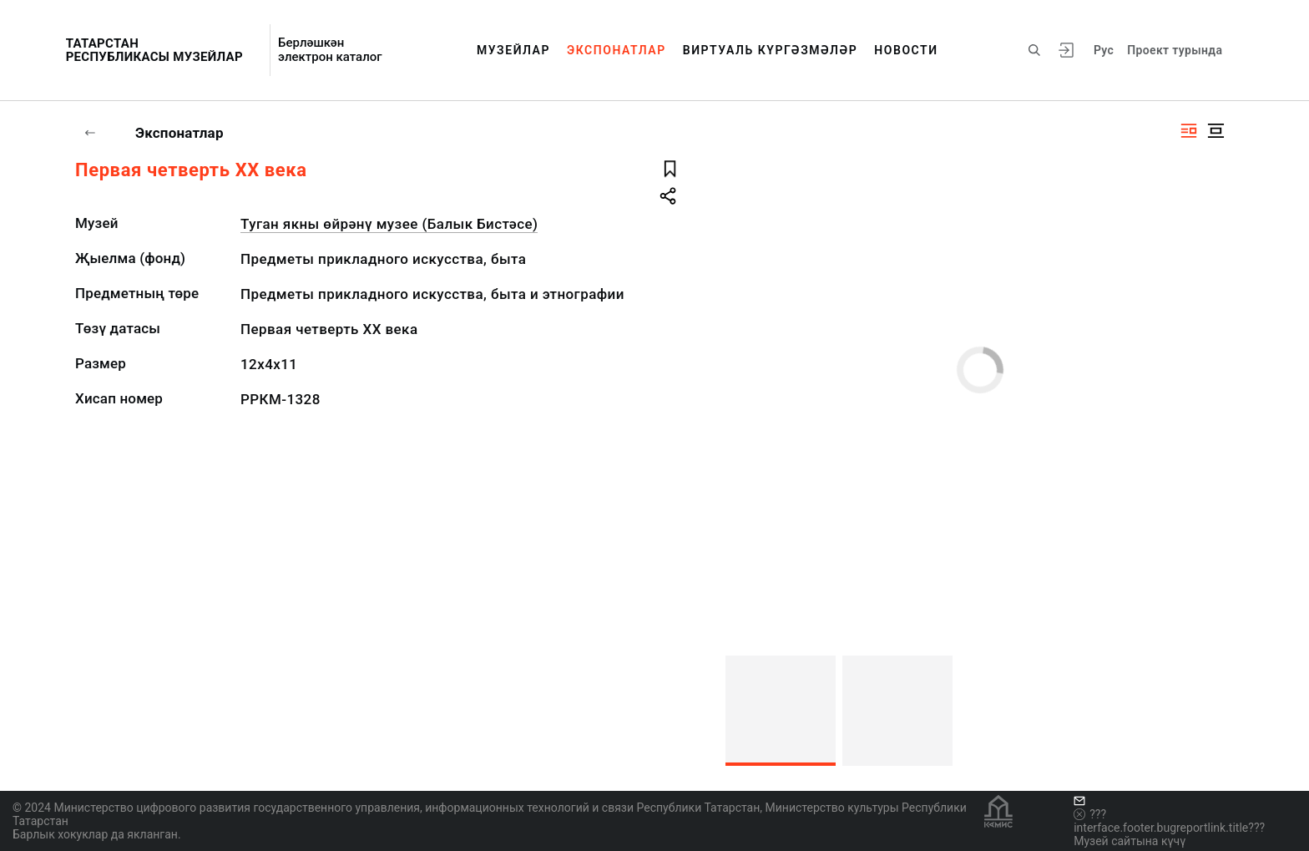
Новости (906, 50)
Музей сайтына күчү (1129, 841)
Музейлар (513, 50)
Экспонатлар (616, 50)
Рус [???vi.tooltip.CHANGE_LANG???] (1104, 50)
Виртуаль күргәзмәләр (770, 50)
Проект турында (1174, 50)
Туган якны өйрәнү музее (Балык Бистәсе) (389, 223)
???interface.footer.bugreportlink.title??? (1169, 821)
